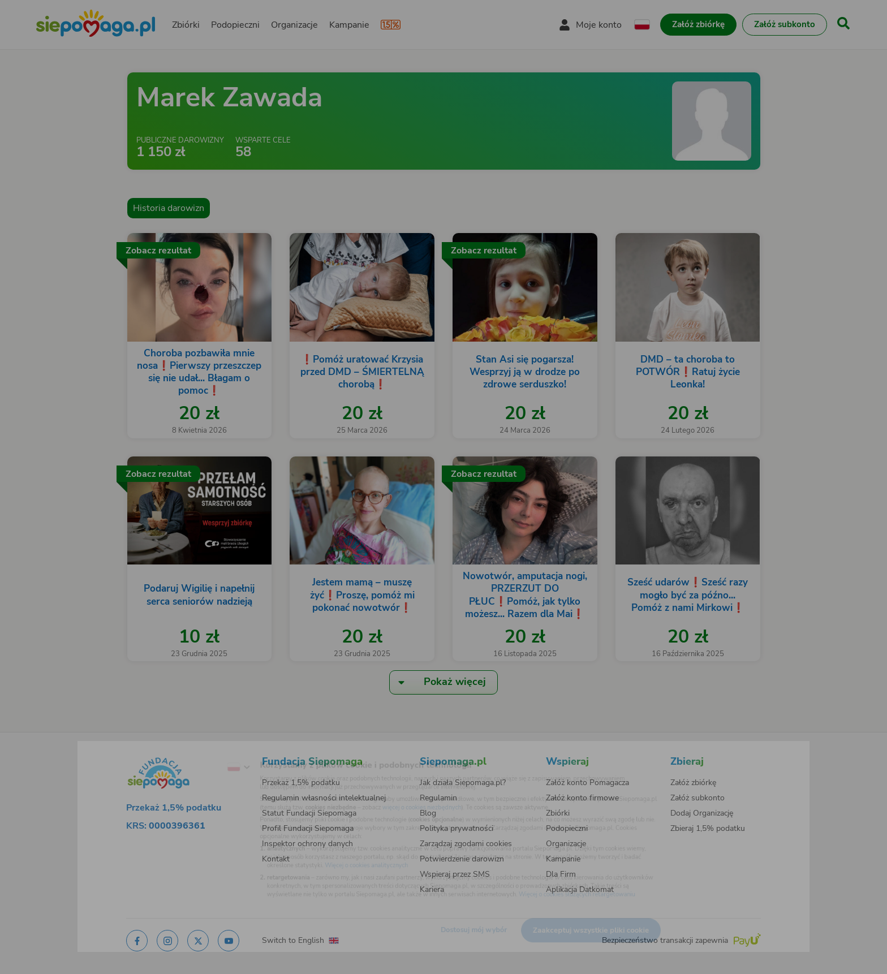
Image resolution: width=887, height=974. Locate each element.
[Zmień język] (195, 750)
